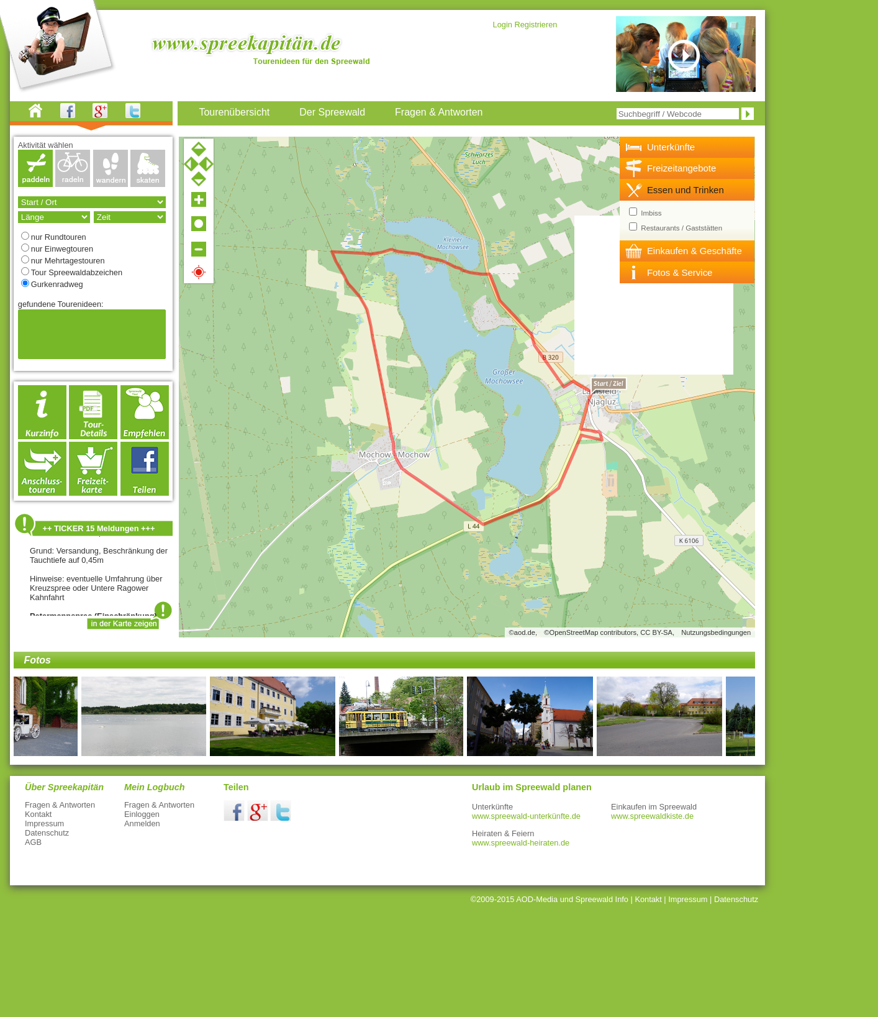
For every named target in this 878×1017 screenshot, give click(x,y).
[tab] (687, 147)
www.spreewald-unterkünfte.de (526, 816)
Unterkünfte (671, 147)
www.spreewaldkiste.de (652, 816)
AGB (33, 842)
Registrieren (535, 24)
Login (502, 24)
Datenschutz (47, 832)
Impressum (44, 823)
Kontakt (38, 814)
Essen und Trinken (685, 190)
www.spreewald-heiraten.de (520, 842)
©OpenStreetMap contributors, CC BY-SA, (609, 632)
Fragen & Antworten (60, 804)
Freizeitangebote (681, 168)
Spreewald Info (602, 899)
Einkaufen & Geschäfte (694, 250)
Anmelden (142, 823)
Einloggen (142, 814)
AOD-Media (537, 899)
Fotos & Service (680, 272)
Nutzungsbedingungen (716, 632)
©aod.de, (523, 632)
